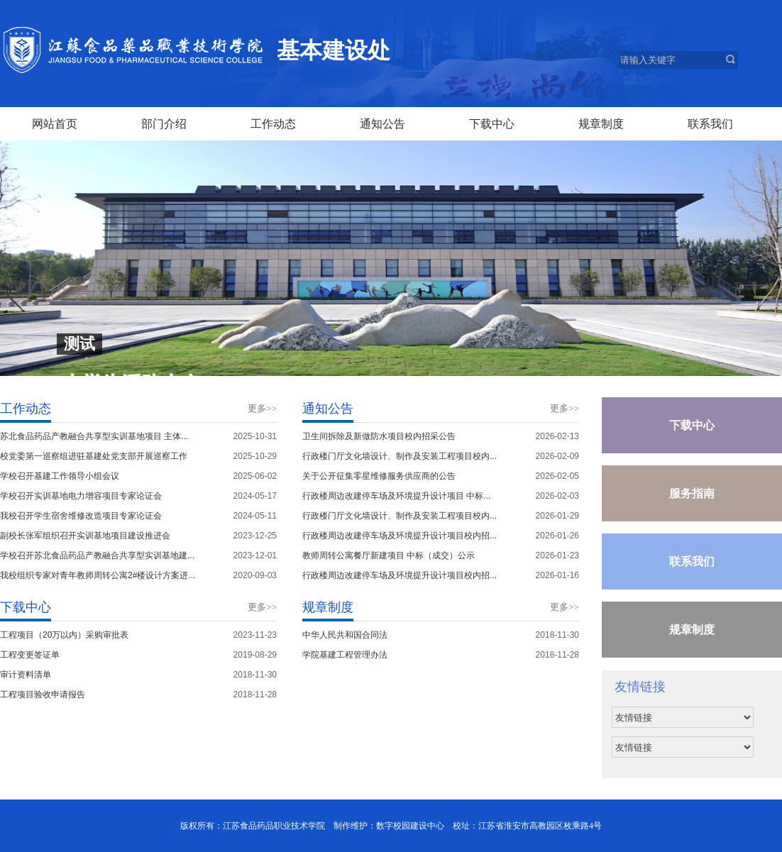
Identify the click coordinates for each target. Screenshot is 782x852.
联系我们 (692, 561)
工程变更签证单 (30, 655)
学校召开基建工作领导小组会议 (59, 476)
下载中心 (692, 425)
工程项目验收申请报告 (42, 694)
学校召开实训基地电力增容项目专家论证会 (81, 496)
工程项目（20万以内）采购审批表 (64, 635)
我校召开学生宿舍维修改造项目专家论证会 (81, 516)
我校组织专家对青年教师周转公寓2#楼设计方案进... (97, 575)
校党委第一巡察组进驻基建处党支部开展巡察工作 (93, 456)
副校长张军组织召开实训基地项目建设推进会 (85, 536)
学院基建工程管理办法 (344, 655)
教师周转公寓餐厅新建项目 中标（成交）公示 (388, 555)
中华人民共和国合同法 (344, 635)
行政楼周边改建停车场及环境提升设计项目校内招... (399, 536)
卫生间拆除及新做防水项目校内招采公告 (379, 436)
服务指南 (692, 493)
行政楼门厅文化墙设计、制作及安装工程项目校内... (399, 456)
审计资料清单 (25, 675)
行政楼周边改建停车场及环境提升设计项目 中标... (396, 496)
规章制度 (692, 630)
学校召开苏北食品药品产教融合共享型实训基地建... (97, 555)
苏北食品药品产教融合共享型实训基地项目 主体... (94, 436)
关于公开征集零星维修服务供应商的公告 (379, 476)
